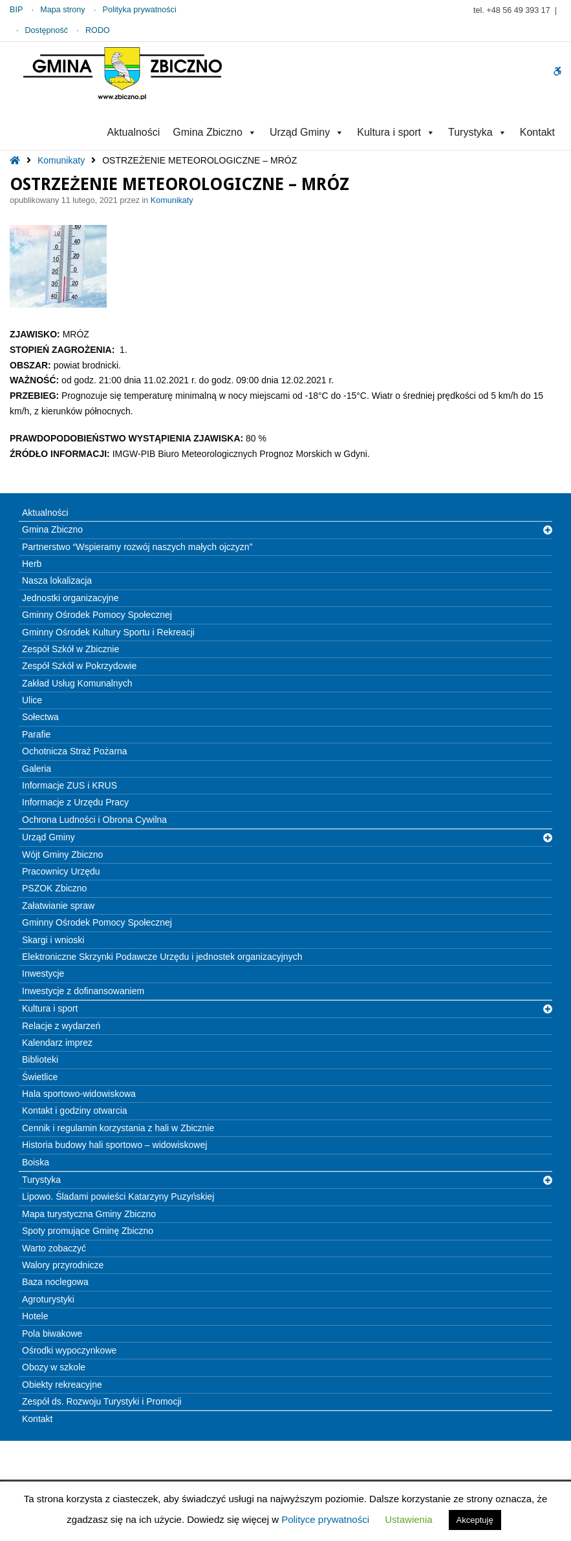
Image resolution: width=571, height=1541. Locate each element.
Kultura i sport (396, 132)
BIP (16, 9)
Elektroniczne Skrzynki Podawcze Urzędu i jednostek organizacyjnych (162, 956)
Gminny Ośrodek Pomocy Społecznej (97, 615)
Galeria (36, 768)
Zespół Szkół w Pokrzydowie (79, 666)
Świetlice (40, 1077)
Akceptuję (475, 1520)
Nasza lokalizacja (57, 580)
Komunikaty (61, 160)
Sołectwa (40, 717)
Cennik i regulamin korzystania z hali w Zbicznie (118, 1128)
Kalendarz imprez (57, 1042)
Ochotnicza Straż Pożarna (74, 751)
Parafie (36, 734)
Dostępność (47, 30)
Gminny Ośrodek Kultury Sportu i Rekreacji (108, 632)
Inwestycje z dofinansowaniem (83, 991)
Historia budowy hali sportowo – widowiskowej (114, 1145)
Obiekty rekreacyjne (62, 1384)
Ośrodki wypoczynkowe (69, 1350)
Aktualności (133, 132)
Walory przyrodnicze (62, 1265)
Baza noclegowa (55, 1282)
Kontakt (537, 132)
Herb (31, 563)
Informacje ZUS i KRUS (69, 785)
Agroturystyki (48, 1299)
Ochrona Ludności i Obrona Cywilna (94, 819)
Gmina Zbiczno (215, 132)
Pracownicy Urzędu (61, 871)
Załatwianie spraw (58, 905)
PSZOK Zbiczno (54, 888)
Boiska (35, 1162)
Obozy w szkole (53, 1367)
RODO (97, 30)
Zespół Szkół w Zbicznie (70, 649)
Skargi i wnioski (53, 940)
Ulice (32, 700)
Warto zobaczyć (54, 1248)
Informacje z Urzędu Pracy (75, 802)
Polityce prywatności (325, 1519)
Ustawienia (408, 1519)
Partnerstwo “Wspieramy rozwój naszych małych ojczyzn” (137, 547)
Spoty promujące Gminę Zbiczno (87, 1231)
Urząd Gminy (307, 132)
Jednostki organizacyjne (70, 598)
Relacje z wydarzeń (61, 1026)
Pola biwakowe (52, 1333)
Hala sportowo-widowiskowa (79, 1094)
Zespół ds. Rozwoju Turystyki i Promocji (102, 1401)
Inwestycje (43, 973)
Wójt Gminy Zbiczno (62, 854)
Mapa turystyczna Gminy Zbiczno (89, 1214)
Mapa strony (62, 9)
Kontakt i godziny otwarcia (74, 1110)
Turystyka (477, 132)
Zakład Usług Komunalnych (77, 683)
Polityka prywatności (140, 9)
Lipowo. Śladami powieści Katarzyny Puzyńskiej (118, 1196)
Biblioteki (40, 1059)
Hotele (35, 1316)
